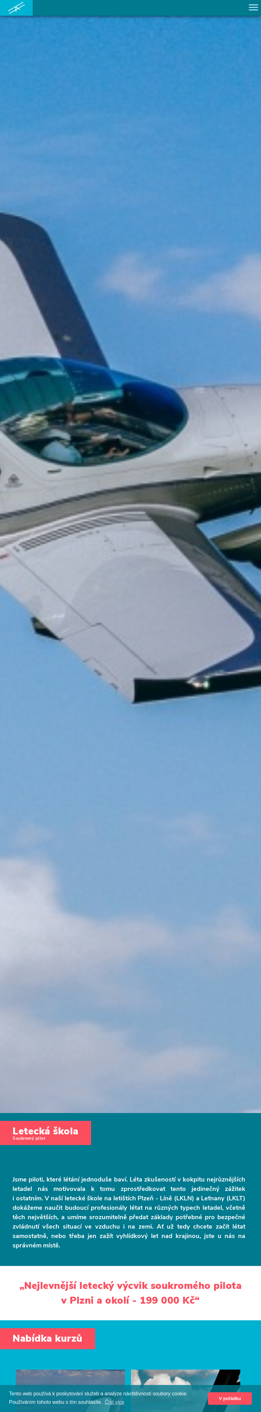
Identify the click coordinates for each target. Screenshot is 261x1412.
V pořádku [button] (230, 1398)
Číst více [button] (114, 1402)
